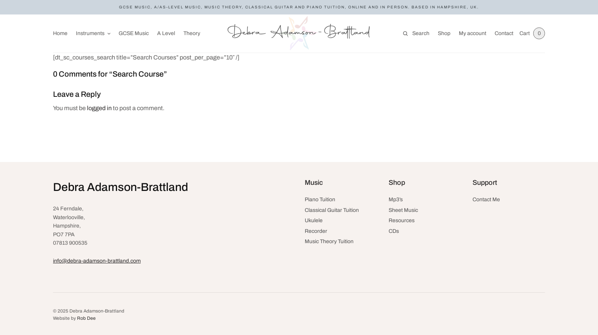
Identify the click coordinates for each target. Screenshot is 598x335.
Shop (443, 33)
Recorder (316, 231)
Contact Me (486, 199)
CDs (394, 231)
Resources (402, 220)
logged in (99, 108)
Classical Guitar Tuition (332, 210)
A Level (166, 33)
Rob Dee (86, 318)
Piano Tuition (320, 199)
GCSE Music (134, 33)
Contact (503, 33)
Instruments (90, 33)
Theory (191, 33)
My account (472, 33)
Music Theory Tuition (329, 241)
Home (60, 33)
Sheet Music (403, 210)
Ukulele (314, 220)
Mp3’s (396, 199)
